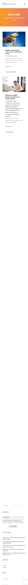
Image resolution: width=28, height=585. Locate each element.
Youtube (19, 578)
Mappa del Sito (7, 581)
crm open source (9, 111)
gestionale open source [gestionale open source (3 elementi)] (8, 263)
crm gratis (7, 117)
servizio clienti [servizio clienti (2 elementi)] (19, 270)
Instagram (10, 578)
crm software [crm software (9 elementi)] (6, 247)
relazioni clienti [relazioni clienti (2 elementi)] (6, 270)
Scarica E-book (13, 579)
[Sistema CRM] (9, 4)
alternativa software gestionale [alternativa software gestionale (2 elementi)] (10, 233)
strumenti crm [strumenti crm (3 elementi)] (6, 281)
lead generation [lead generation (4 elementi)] (6, 265)
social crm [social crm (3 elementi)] (19, 272)
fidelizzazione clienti (14, 117)
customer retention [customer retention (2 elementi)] (7, 258)
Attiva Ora (12, 167)
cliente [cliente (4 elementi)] (4, 238)
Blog (16, 56)
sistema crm (9, 110)
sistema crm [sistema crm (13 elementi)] (13, 272)
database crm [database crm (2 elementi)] (17, 258)
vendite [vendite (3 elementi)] (13, 281)
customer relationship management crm (13, 115)
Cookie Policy (21, 581)
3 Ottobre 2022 (9, 108)
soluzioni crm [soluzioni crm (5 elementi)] (6, 279)
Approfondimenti (21, 579)
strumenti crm (14, 119)
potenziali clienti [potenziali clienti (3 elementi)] (7, 267)
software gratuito (15, 488)
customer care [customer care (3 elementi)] (6, 249)
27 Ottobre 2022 (9, 56)
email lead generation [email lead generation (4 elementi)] (8, 261)
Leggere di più (8, 66)
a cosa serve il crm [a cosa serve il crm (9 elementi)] (7, 231)
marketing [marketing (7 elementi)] (14, 265)
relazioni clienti (16, 111)
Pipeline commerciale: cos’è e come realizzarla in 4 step (14, 51)
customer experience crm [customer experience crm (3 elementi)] (17, 249)
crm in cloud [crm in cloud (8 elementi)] (21, 240)
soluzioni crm (8, 123)
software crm (8, 119)
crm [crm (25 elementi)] (9, 238)
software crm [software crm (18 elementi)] (17, 277)
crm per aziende (15, 110)
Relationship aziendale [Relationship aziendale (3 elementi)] (18, 267)
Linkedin (5, 578)
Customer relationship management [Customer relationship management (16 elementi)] (11, 254)
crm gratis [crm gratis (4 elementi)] (14, 240)
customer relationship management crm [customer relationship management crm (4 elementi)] (12, 256)
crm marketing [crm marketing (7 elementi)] (6, 242)
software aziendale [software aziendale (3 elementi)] (7, 277)
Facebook (15, 578)
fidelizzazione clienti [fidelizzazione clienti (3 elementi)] (19, 261)
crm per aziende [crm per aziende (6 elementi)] (6, 245)
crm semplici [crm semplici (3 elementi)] (15, 245)
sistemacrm (14, 113)
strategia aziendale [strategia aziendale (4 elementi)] (15, 279)
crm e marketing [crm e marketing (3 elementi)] (6, 240)
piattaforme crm (8, 113)
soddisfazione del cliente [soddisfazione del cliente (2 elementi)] (8, 274)
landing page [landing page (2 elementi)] (18, 263)
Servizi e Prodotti (5, 579)
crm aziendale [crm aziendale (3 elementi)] (15, 238)
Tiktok (23, 578)
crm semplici (8, 121)
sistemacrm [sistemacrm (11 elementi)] (5, 272)
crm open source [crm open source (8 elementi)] (15, 242)
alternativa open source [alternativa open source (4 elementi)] (18, 231)
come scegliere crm (15, 121)
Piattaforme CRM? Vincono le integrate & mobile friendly (12, 104)
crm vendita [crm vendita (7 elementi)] (13, 247)
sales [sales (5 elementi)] (13, 270)
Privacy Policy (14, 581)
